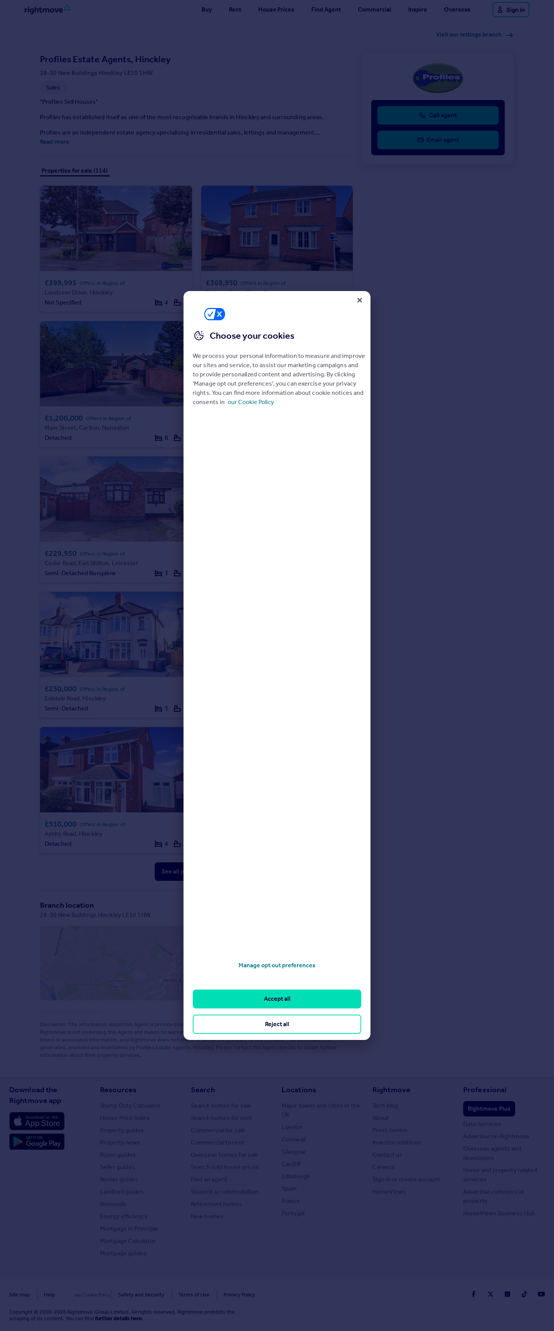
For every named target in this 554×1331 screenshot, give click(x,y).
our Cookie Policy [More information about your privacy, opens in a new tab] (251, 402)
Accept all (277, 998)
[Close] (359, 300)
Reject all (277, 1024)
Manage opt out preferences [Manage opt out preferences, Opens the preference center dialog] (277, 965)
